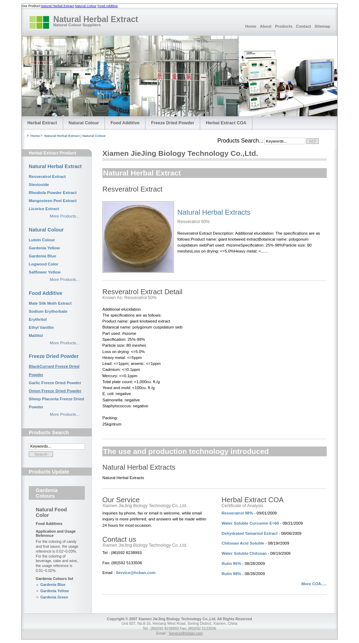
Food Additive (107, 6)
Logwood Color (43, 264)
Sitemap (322, 26)
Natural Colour (85, 6)
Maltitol (36, 335)
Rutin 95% (231, 563)
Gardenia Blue (42, 256)
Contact (303, 26)
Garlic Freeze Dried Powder (55, 383)
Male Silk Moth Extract (50, 303)
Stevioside (39, 184)
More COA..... (314, 584)
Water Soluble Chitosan (244, 553)
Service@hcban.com (135, 573)
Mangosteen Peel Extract (52, 201)
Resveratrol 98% (237, 513)
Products (283, 26)
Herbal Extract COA (226, 122)
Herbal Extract (42, 122)
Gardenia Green (54, 597)
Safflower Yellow (45, 272)
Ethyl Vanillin (41, 327)
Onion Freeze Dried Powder (55, 391)
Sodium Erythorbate (48, 311)
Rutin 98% (231, 574)
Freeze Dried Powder (172, 122)
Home (250, 26)
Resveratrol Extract (47, 176)
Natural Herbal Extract (57, 6)
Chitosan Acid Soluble (243, 543)
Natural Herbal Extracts (213, 212)
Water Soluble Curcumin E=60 (250, 523)
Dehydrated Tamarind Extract (250, 533)
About (265, 26)
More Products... (64, 216)
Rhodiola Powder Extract (52, 193)
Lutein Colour (42, 240)
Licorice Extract (44, 209)
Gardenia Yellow (44, 248)
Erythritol (38, 319)
